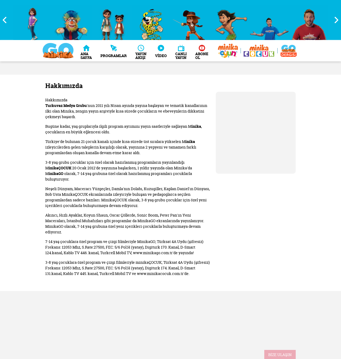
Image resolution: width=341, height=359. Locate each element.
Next (334, 20)
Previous (7, 20)
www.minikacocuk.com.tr (160, 273)
